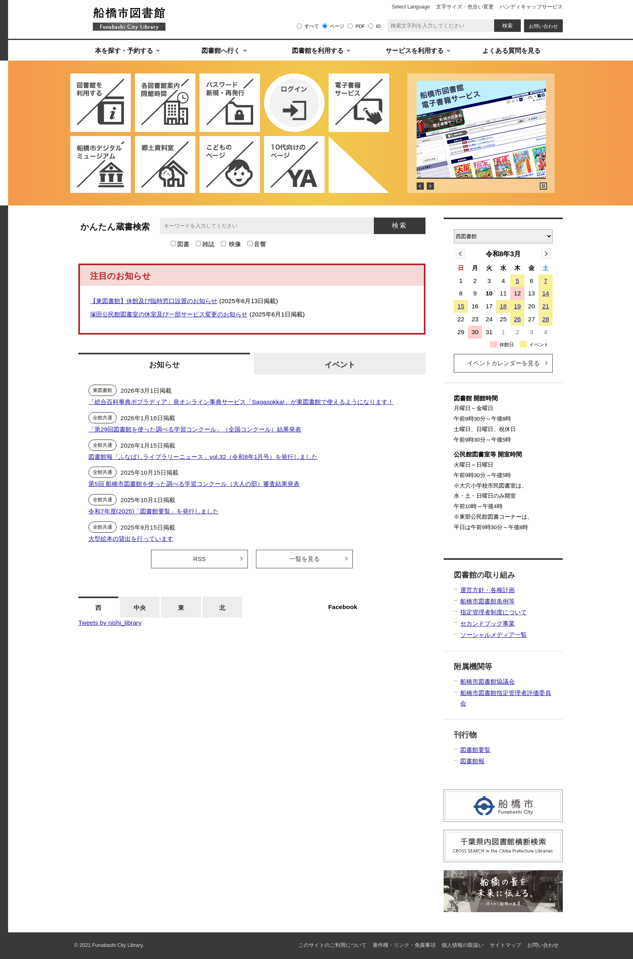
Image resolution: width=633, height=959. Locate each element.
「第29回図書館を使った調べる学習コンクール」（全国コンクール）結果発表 (194, 429)
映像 (235, 244)
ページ (337, 26)
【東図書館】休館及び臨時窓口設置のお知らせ (153, 300)
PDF (360, 26)
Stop (543, 186)
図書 (183, 244)
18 (503, 306)
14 (545, 293)
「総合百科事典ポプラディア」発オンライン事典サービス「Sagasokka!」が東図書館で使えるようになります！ (241, 401)
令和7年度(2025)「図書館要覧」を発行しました (153, 511)
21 (545, 306)
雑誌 (208, 244)
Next (430, 186)
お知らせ (164, 364)
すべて (311, 26)
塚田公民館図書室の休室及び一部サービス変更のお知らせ (168, 314)
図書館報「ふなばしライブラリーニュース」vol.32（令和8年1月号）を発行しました (203, 456)
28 (545, 319)
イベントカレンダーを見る (503, 363)
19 (517, 306)
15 (460, 306)
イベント (340, 364)
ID (378, 26)
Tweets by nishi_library (109, 622)
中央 (140, 607)
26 (517, 319)
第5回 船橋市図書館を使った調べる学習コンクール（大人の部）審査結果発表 (194, 483)
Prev (420, 186)
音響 (260, 244)
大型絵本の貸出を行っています (130, 538)
